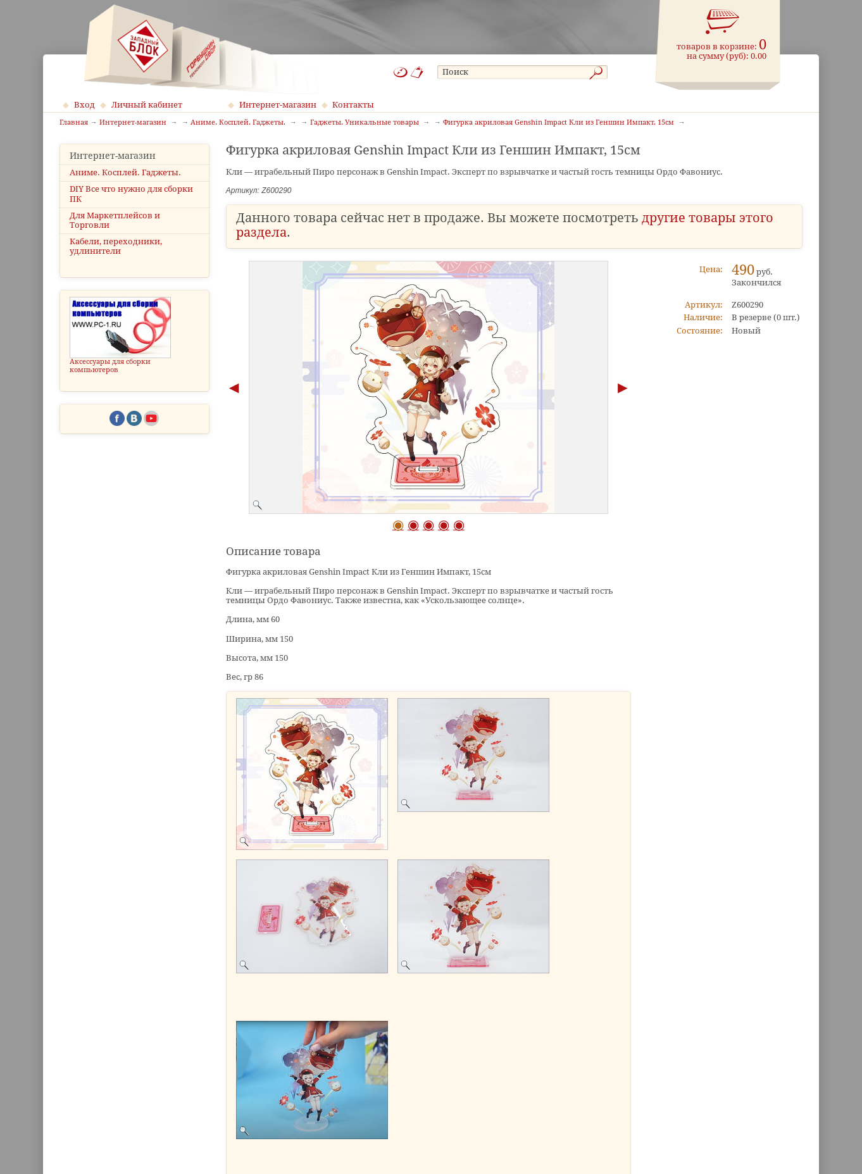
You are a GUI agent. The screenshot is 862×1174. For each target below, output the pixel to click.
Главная (73, 123)
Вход (84, 104)
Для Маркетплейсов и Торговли (115, 220)
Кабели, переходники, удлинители (116, 246)
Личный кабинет (146, 104)
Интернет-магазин (277, 104)
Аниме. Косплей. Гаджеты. (125, 172)
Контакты (353, 104)
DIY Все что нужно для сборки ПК (131, 193)
